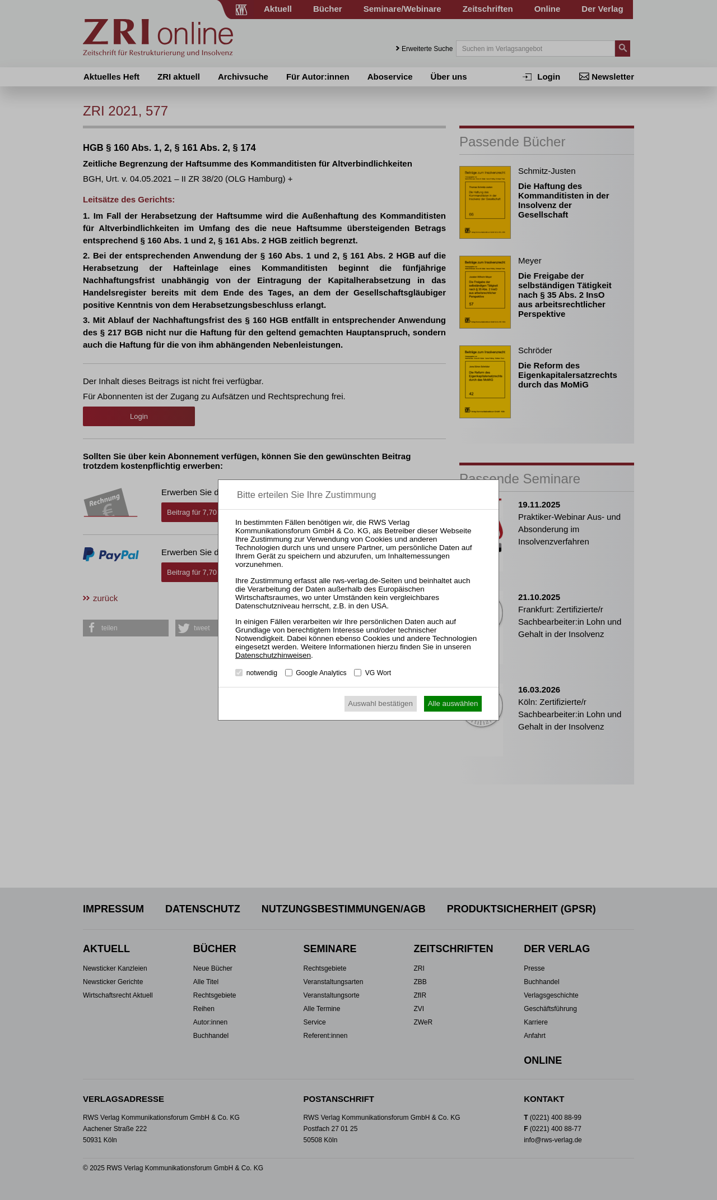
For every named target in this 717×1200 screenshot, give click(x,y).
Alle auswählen (453, 703)
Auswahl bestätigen (380, 703)
